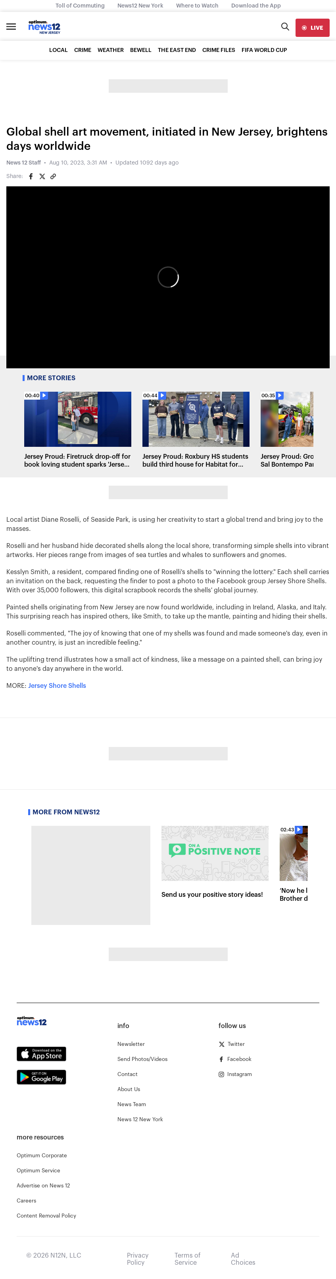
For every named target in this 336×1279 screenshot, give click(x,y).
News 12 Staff (23, 163)
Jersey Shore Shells (57, 686)
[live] (313, 28)
